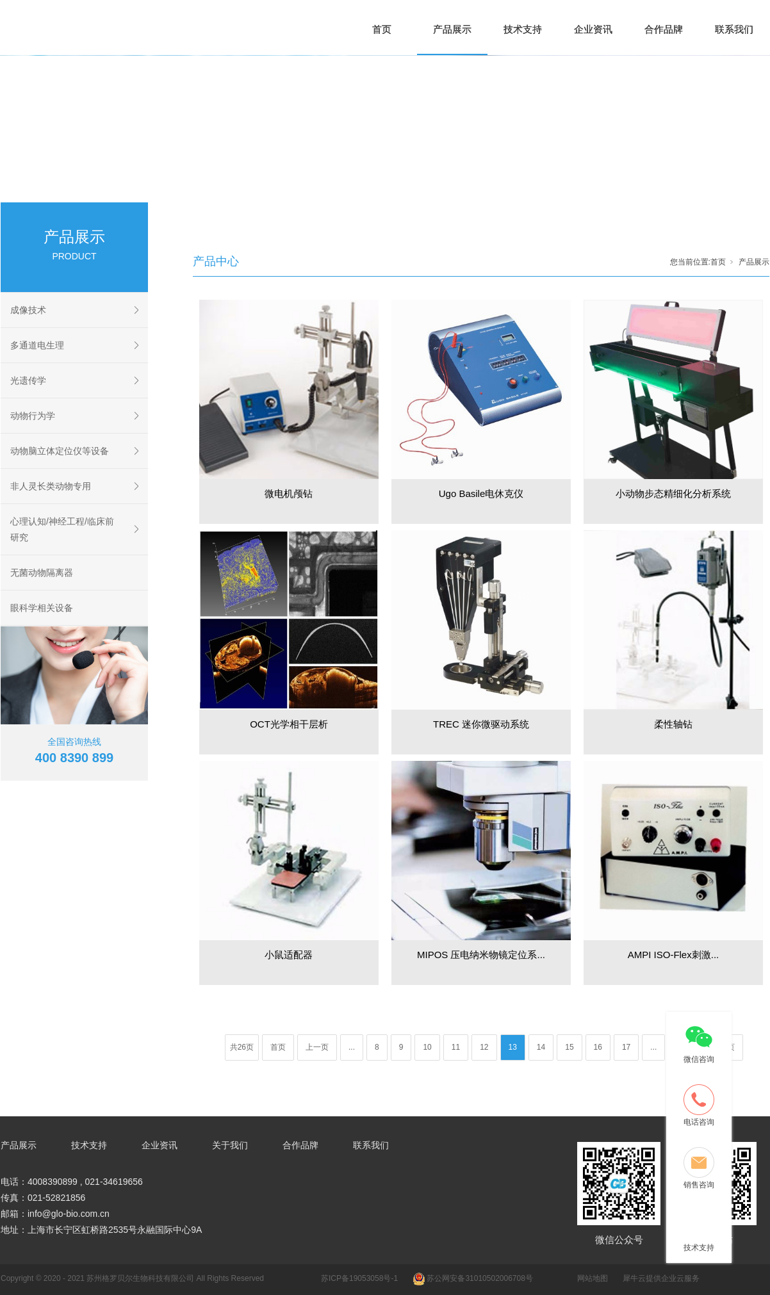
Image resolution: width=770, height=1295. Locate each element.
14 (541, 1047)
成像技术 (28, 310)
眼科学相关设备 (41, 608)
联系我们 (734, 29)
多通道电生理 (37, 345)
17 (626, 1047)
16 (598, 1047)
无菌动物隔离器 (41, 572)
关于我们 (230, 1145)
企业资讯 (593, 29)
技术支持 (523, 29)
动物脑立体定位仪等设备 (59, 451)
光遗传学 (28, 380)
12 (484, 1047)
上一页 (317, 1047)
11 (456, 1047)
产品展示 (452, 29)
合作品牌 (663, 29)
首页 (381, 29)
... (351, 1047)
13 (513, 1047)
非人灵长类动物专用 (50, 486)
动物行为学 (32, 416)
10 (427, 1047)
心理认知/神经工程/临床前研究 (62, 529)
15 (569, 1047)
